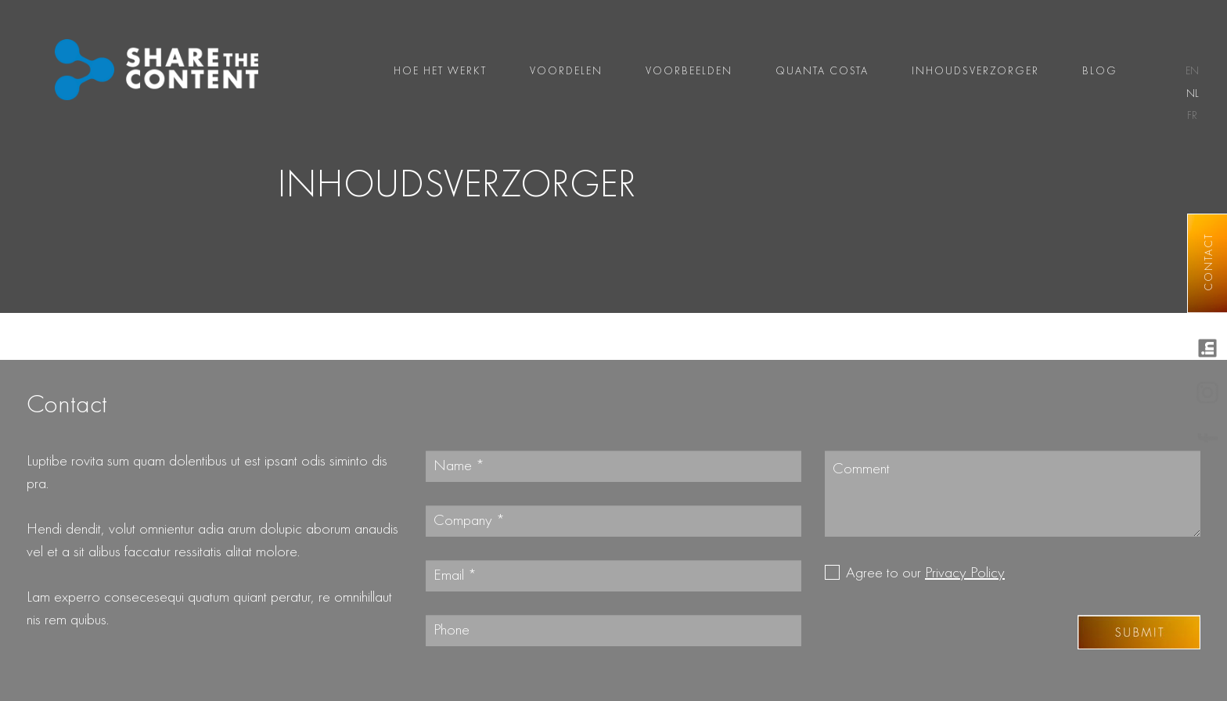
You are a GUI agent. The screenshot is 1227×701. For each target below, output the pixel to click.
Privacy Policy (965, 573)
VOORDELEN (566, 71)
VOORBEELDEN (689, 71)
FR (1192, 115)
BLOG (1099, 71)
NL (1192, 93)
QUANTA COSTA (822, 71)
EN (1192, 71)
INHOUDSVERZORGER (975, 71)
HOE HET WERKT (440, 71)
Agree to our (925, 573)
